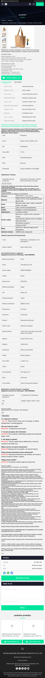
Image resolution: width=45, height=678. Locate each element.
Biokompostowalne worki (35, 519)
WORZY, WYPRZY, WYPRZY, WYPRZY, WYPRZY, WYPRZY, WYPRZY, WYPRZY (20, 526)
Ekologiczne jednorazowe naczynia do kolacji (11, 509)
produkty (10, 20)
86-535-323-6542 (39, 1)
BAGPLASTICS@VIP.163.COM (9, 1)
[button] (4, 48)
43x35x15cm (20, 195)
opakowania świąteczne (35, 510)
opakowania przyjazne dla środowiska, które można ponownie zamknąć (16, 515)
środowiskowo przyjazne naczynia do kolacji (30, 512)
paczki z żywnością (26, 516)
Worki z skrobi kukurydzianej (23, 519)
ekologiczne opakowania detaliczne (9, 514)
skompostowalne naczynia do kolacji (9, 510)
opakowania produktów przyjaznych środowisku (27, 514)
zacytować (40, 4)
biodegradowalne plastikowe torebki (9, 519)
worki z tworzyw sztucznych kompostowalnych (11, 516)
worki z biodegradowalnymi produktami (9, 518)
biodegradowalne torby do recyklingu (26, 518)
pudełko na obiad (5, 511)
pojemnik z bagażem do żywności (28, 509)
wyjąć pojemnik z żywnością (23, 510)
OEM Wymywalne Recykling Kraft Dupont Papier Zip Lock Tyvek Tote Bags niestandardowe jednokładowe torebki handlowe (11, 635)
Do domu (3, 20)
